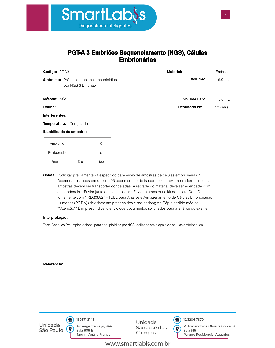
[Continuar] (225, 14)
